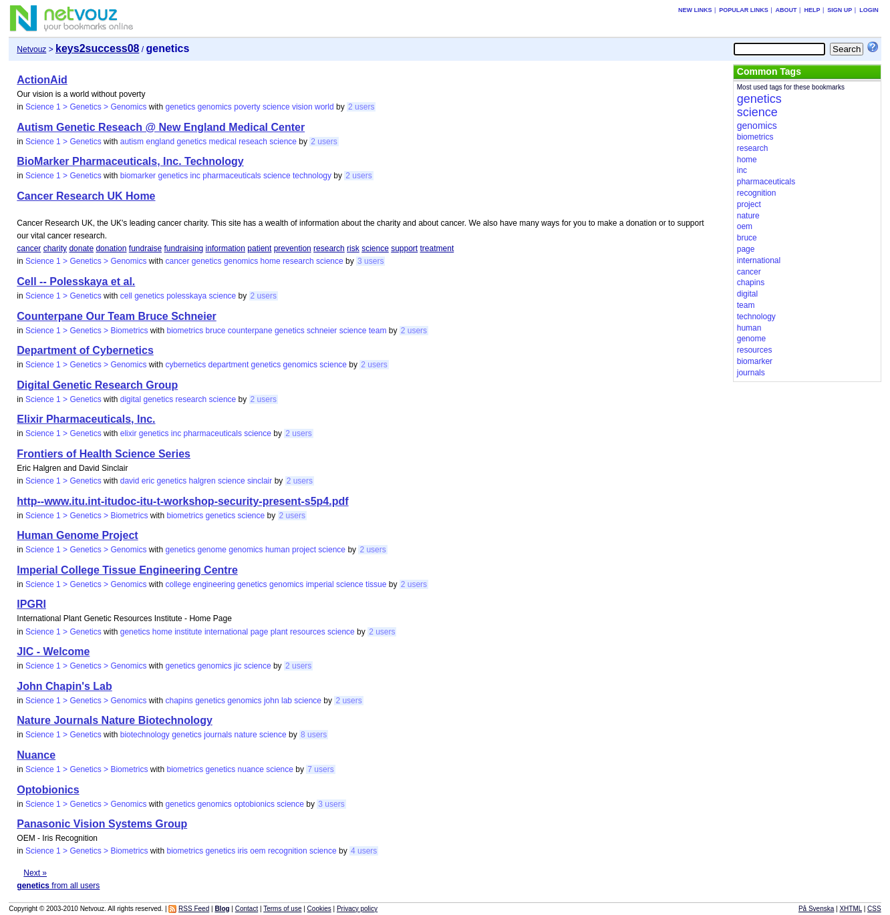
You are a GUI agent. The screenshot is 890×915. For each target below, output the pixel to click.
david (130, 481)
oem (257, 851)
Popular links (743, 10)
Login (869, 10)
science (276, 107)
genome (212, 549)
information (225, 248)
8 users (314, 734)
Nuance (36, 755)
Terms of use (282, 908)
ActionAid (42, 79)
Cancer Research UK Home (86, 196)
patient (259, 248)
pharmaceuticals (231, 175)
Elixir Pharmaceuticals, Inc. (86, 419)
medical (223, 141)
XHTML (850, 908)
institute (188, 631)
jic (237, 666)
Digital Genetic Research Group (97, 385)
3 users (370, 261)
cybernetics (185, 364)
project (304, 549)
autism (132, 141)
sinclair (259, 481)
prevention (292, 248)
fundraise (145, 248)
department (228, 364)
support (404, 248)
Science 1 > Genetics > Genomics (85, 107)
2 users (361, 107)
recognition (287, 851)
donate (81, 248)
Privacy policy (357, 908)
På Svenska (816, 908)
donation (111, 248)
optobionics (254, 804)
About (786, 10)
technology (312, 175)
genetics (180, 107)
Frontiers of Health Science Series (103, 454)
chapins (178, 700)
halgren (202, 481)
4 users (364, 851)
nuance (251, 769)
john (271, 700)
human (277, 549)
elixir (128, 433)
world (324, 107)
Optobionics (48, 789)
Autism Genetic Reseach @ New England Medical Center (161, 127)
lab (286, 700)
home (271, 261)
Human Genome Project (77, 535)
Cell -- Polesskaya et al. (76, 281)
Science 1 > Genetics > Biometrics (86, 330)
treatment (437, 248)
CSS (874, 908)
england (160, 141)
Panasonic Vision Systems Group (102, 824)
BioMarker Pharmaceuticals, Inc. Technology (130, 161)
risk (353, 248)
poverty (247, 107)
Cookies (319, 908)
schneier (322, 330)
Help (812, 10)
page (260, 631)
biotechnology (145, 734)
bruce (215, 330)
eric (148, 481)
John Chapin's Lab (64, 686)
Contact (246, 908)
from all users (58, 885)
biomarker (138, 175)
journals (218, 734)
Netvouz (31, 49)
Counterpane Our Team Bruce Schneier (116, 316)
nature (246, 734)
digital (130, 399)
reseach (253, 141)
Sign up (839, 10)
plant (279, 631)
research (329, 248)
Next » (35, 873)
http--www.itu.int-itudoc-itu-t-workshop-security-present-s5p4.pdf (182, 501)
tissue (375, 584)
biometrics (184, 330)
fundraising (184, 248)
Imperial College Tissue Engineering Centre (127, 570)
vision (302, 107)
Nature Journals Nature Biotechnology (114, 720)
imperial (320, 584)
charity (55, 248)
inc (195, 175)
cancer (29, 248)
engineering (214, 584)
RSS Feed (193, 908)
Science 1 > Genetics (63, 141)
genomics (215, 107)
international (226, 631)
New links (695, 10)
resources (307, 631)
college (177, 584)
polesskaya (186, 296)
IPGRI (31, 604)
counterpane (250, 330)
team (378, 330)
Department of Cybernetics (85, 350)
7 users (320, 769)
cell (126, 296)
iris (243, 851)
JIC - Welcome (53, 651)
